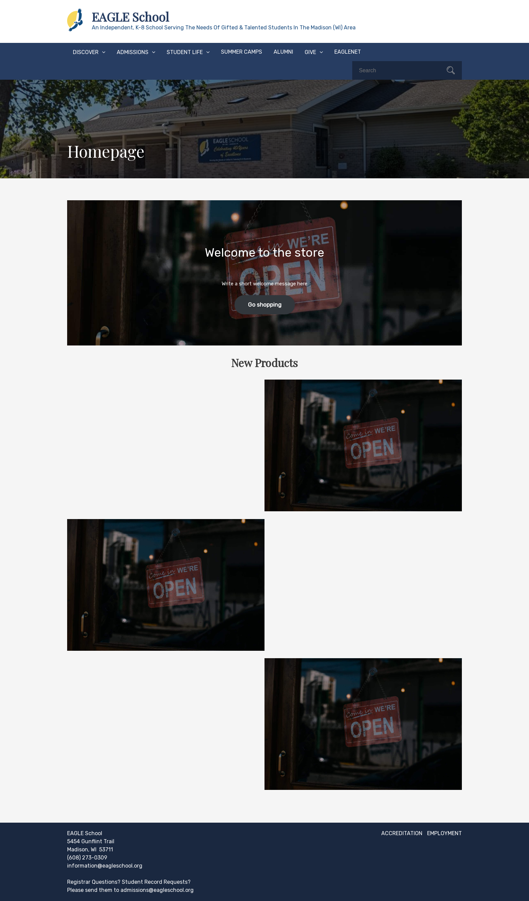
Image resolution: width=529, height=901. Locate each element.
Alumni (283, 52)
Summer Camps (241, 52)
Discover (86, 52)
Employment (444, 833)
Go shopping (264, 304)
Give (310, 52)
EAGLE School (130, 16)
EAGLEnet (347, 52)
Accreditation (401, 833)
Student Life (185, 52)
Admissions (132, 52)
